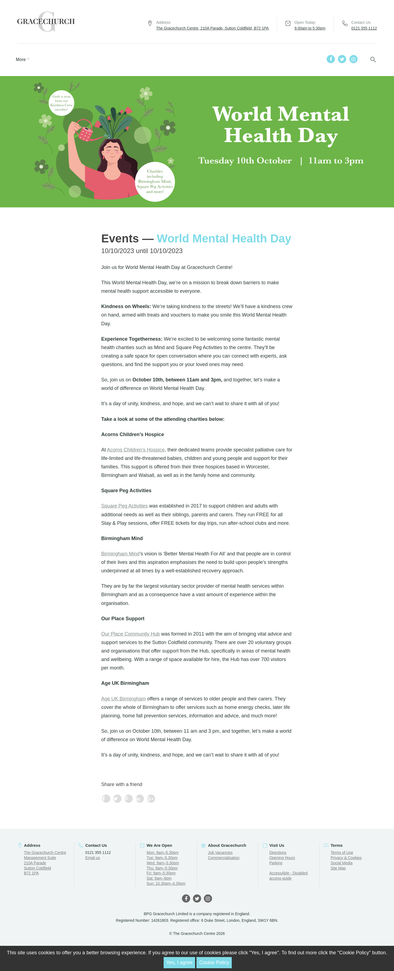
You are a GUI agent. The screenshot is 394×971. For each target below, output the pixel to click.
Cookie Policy (214, 962)
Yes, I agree (179, 962)
